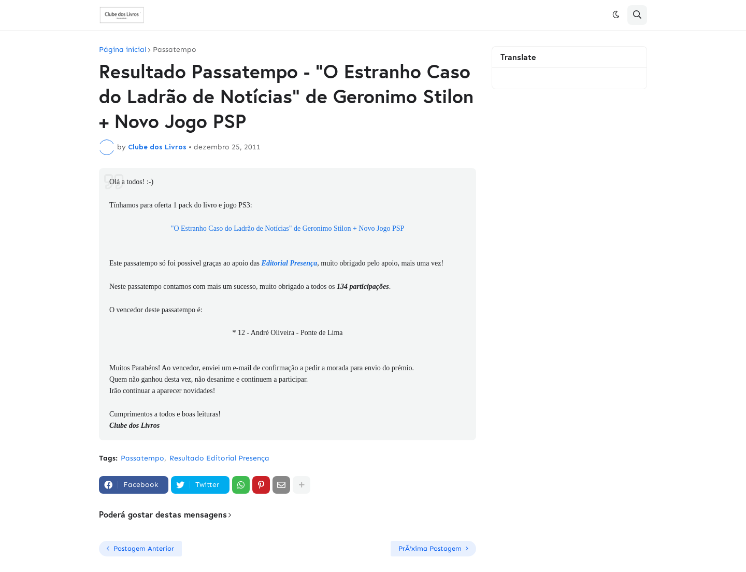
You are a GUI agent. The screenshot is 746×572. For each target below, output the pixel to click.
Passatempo (174, 49)
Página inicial (122, 49)
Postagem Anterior (143, 548)
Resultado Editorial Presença (219, 458)
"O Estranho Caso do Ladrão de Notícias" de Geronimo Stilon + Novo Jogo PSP (288, 228)
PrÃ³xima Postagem (430, 548)
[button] (616, 15)
